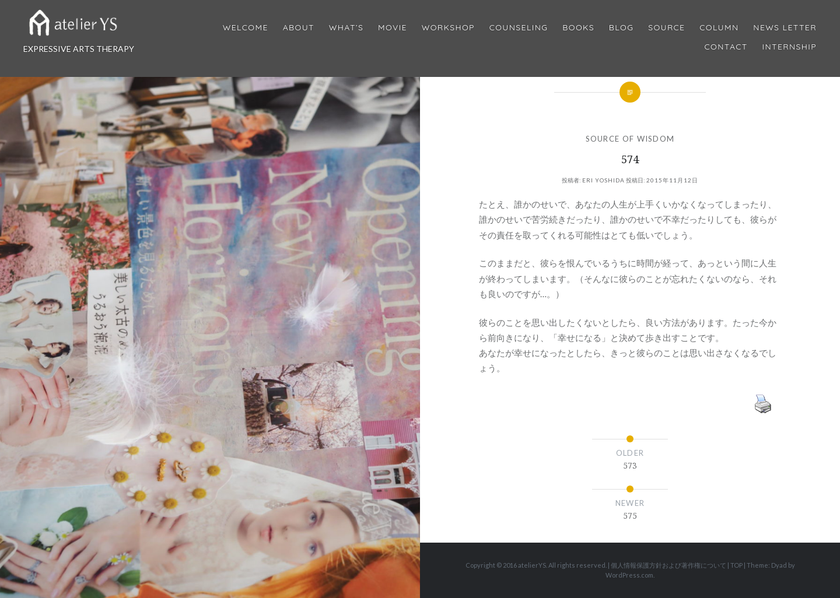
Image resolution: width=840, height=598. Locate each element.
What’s (346, 28)
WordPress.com (629, 575)
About (298, 28)
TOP (736, 565)
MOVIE (392, 28)
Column (718, 28)
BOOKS (578, 28)
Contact (726, 47)
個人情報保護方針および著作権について (668, 565)
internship (789, 47)
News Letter (785, 28)
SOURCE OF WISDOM (630, 138)
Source (666, 28)
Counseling (518, 28)
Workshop (448, 28)
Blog (621, 28)
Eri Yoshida (603, 180)
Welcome (245, 28)
